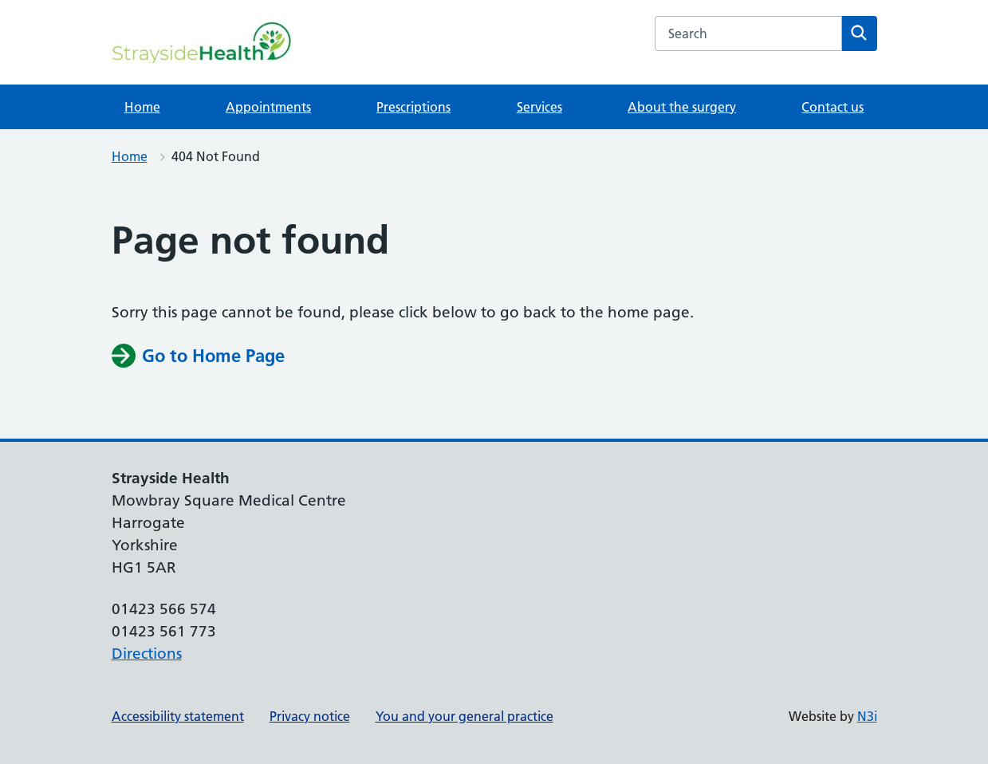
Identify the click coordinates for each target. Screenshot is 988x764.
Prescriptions (413, 107)
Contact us (832, 107)
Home (142, 107)
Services (539, 107)
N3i (867, 716)
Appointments (268, 107)
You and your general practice (464, 716)
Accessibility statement (178, 716)
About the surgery (682, 107)
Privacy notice (310, 716)
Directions (147, 653)
